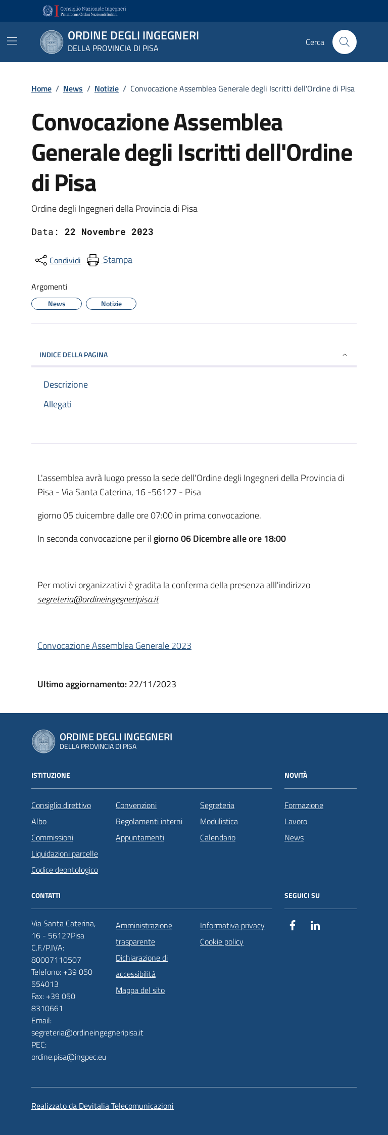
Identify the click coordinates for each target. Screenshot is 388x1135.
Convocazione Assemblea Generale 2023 (114, 645)
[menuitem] (108, 260)
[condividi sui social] (57, 260)
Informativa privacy (232, 925)
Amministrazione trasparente (144, 933)
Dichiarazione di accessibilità (142, 966)
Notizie (106, 88)
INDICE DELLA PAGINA (194, 354)
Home (41, 88)
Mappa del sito (140, 990)
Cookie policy (222, 941)
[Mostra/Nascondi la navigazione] (12, 41)
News (73, 88)
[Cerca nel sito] (344, 42)
